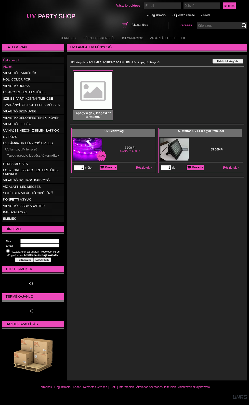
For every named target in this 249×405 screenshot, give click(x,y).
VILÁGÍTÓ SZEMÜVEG (20, 111)
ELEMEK (9, 218)
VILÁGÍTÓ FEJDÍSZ (17, 124)
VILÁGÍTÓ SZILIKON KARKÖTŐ (26, 180)
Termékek (45, 387)
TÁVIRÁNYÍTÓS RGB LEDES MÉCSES (31, 105)
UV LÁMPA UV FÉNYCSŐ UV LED (109, 62)
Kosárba (110, 167)
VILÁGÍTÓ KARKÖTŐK (20, 73)
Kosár (76, 387)
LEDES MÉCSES (15, 164)
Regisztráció (62, 387)
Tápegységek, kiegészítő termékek (33, 155)
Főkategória (78, 62)
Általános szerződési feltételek (156, 387)
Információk (126, 387)
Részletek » (144, 167)
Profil (112, 387)
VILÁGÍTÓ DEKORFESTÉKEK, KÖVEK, (31, 118)
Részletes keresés (95, 387)
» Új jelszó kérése (183, 15)
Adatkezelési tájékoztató (194, 387)
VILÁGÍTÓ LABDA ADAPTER (24, 206)
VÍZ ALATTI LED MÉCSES (22, 187)
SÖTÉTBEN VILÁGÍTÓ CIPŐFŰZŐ (28, 193)
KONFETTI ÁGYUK (17, 199)
